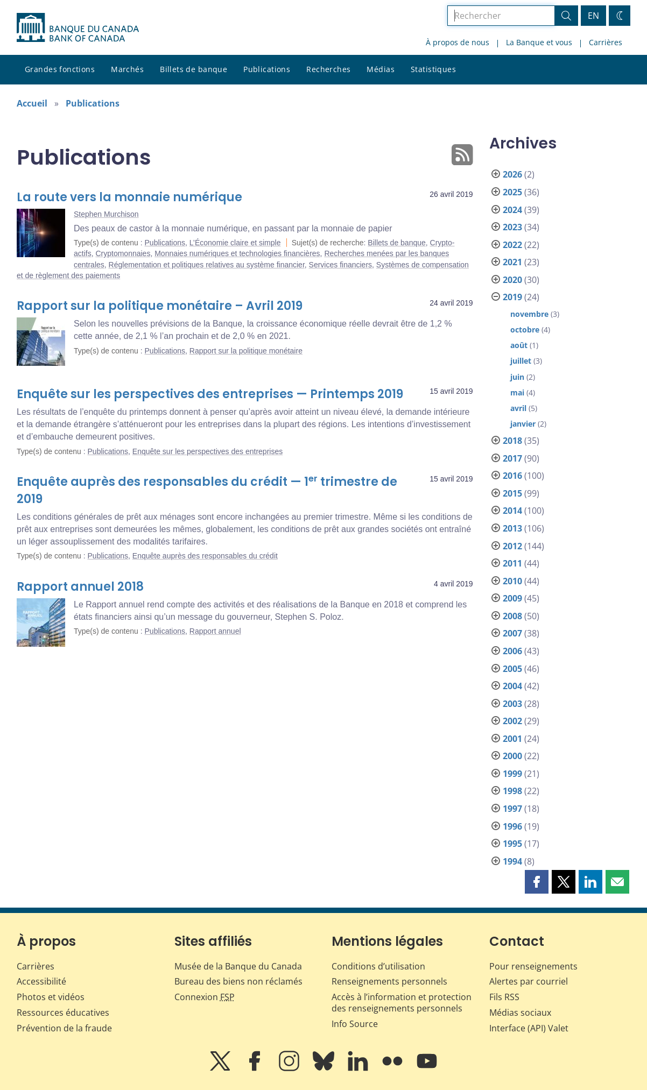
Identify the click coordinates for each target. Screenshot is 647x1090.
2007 (512, 633)
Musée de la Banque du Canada (238, 966)
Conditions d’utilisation (378, 966)
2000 (512, 756)
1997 (512, 809)
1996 (512, 826)
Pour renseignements (533, 966)
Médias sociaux (520, 1012)
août (519, 345)
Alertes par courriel (528, 981)
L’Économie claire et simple (235, 242)
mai (517, 392)
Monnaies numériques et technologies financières (237, 253)
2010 (512, 581)
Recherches (328, 69)
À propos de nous (457, 42)
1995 (512, 844)
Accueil (32, 103)
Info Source (355, 1024)
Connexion (204, 997)
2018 (512, 441)
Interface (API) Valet (528, 1028)
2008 (512, 616)
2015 (512, 493)
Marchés (127, 69)
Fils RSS (504, 997)
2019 (512, 297)
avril (518, 408)
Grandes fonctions (60, 69)
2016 (512, 476)
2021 (512, 262)
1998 (512, 791)
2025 (512, 192)
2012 (512, 546)
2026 (512, 174)
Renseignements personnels (389, 981)
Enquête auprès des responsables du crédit (205, 555)
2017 (512, 458)
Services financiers (340, 264)
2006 (512, 651)
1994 (512, 861)
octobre (524, 329)
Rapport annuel (215, 631)
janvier (523, 424)
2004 (512, 686)
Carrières (605, 42)
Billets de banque (193, 69)
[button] (536, 882)
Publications (266, 69)
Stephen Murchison (106, 214)
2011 (512, 563)
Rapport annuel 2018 (80, 586)
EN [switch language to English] (593, 16)
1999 (512, 774)
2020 (512, 280)
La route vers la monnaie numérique (129, 197)
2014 (512, 510)
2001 (512, 739)
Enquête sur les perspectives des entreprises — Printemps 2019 (210, 394)
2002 (512, 721)
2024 (512, 210)
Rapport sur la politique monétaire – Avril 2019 (160, 306)
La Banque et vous (539, 42)
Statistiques (433, 69)
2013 (512, 528)
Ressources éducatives (63, 1012)
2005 (512, 669)
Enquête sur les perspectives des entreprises (207, 451)
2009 (512, 598)
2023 (512, 227)
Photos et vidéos (51, 997)
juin (517, 377)
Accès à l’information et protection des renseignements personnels (402, 1002)
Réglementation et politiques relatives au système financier (207, 264)
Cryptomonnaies (122, 253)
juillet (520, 361)
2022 (512, 245)
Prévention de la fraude (64, 1028)
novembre (529, 314)
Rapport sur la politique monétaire (246, 350)
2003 (512, 704)
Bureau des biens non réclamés (238, 981)
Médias (381, 69)
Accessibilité (41, 981)
